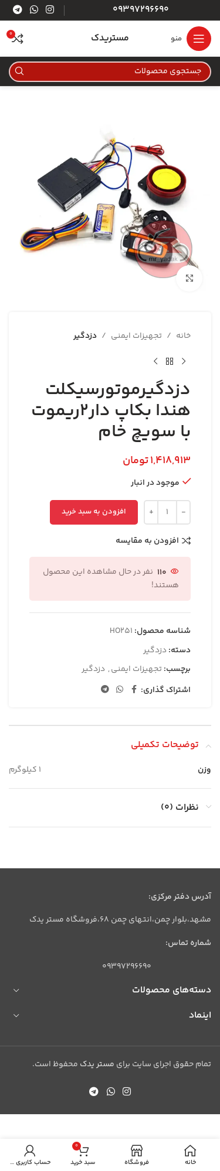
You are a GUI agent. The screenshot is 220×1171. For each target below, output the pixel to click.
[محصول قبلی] (184, 361)
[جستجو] (110, 71)
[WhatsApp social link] (34, 10)
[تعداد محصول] (167, 512)
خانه (183, 336)
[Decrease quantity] (183, 512)
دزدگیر (85, 336)
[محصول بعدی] (155, 361)
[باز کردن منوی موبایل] (191, 38)
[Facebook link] (134, 690)
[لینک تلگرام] (17, 10)
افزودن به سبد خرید (94, 512)
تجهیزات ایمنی (136, 336)
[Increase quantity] (151, 512)
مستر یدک (97, 1064)
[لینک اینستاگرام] (50, 10)
